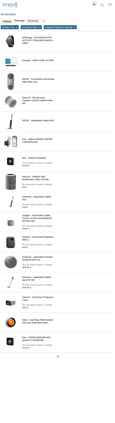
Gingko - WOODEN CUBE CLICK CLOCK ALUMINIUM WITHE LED (37, 218)
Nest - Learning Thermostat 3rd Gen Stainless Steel (37, 321)
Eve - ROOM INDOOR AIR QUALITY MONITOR (36, 339)
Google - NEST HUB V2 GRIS (38, 60)
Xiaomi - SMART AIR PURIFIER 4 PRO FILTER (35, 178)
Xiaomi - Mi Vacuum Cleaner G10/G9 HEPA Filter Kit (38, 100)
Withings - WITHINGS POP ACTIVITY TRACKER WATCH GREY (38, 40)
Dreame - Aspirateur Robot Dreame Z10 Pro (37, 258)
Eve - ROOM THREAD (34, 158)
